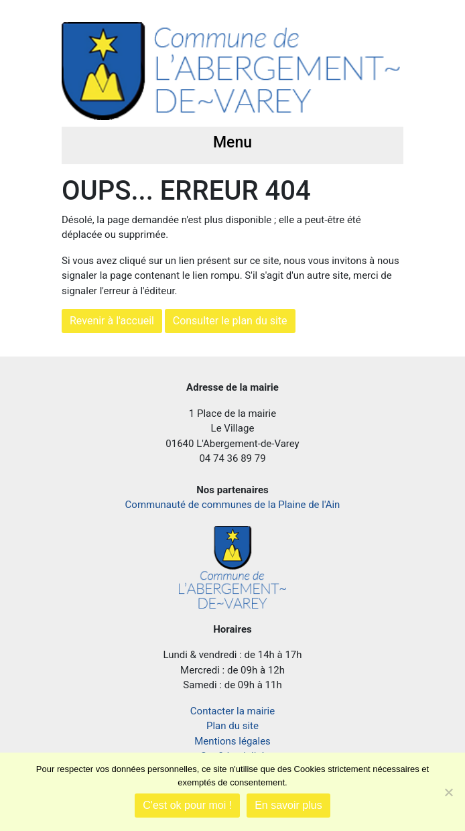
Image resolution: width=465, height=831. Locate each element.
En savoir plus (288, 805)
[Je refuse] (448, 792)
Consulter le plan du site (230, 320)
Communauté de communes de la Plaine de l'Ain (232, 505)
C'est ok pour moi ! (187, 805)
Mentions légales (232, 741)
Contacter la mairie (232, 711)
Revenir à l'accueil (112, 320)
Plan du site (232, 726)
